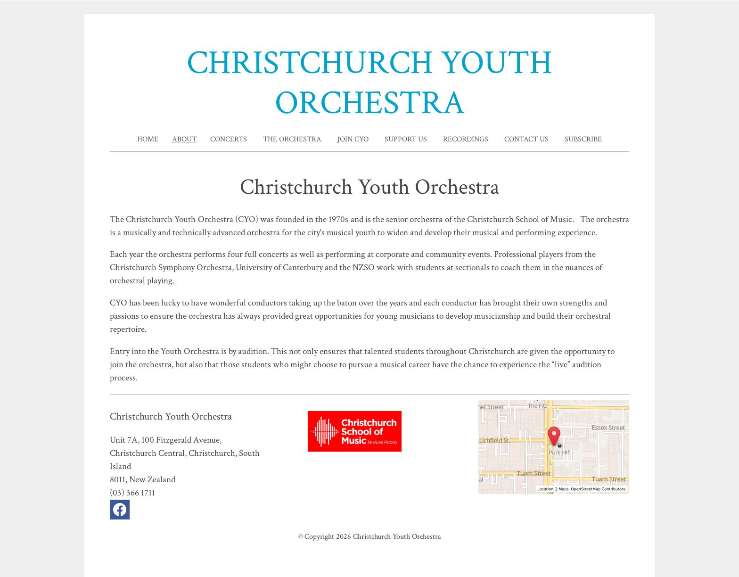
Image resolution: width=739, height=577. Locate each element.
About (184, 139)
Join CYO (353, 139)
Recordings (465, 139)
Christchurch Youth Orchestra (397, 536)
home (147, 139)
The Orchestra (292, 139)
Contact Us (526, 139)
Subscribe (583, 139)
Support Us (406, 139)
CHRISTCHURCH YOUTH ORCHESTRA (369, 83)
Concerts (228, 139)
